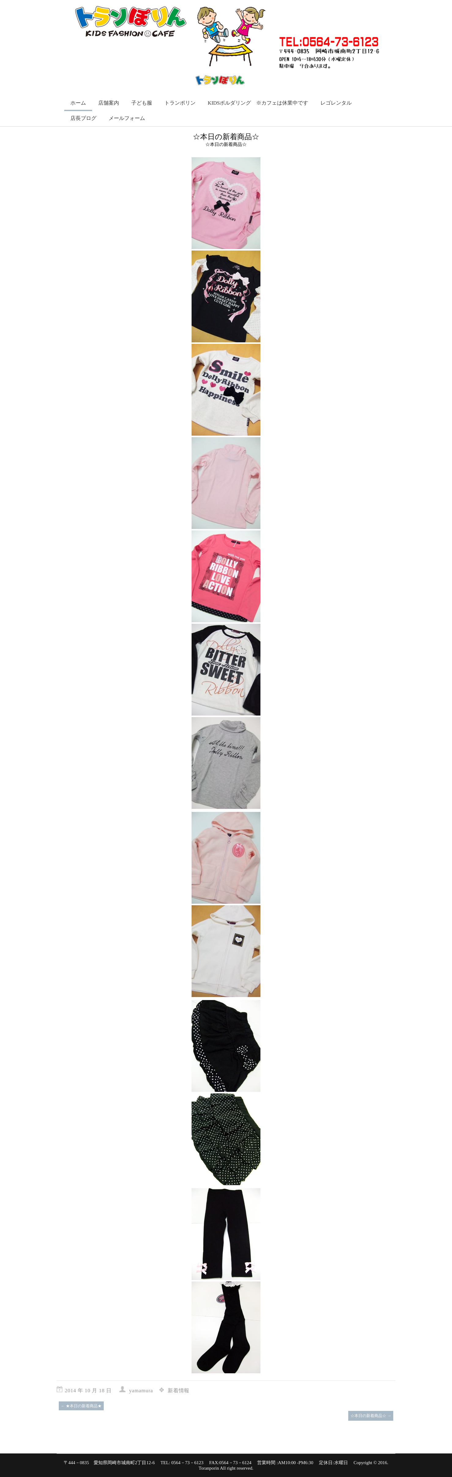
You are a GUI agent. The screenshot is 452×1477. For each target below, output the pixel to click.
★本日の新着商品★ (81, 1406)
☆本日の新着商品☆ (370, 1415)
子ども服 (141, 103)
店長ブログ (83, 118)
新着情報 (178, 1390)
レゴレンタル (336, 103)
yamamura (141, 1390)
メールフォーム (127, 118)
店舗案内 (108, 103)
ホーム (78, 103)
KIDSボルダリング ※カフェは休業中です (258, 103)
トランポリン (180, 103)
